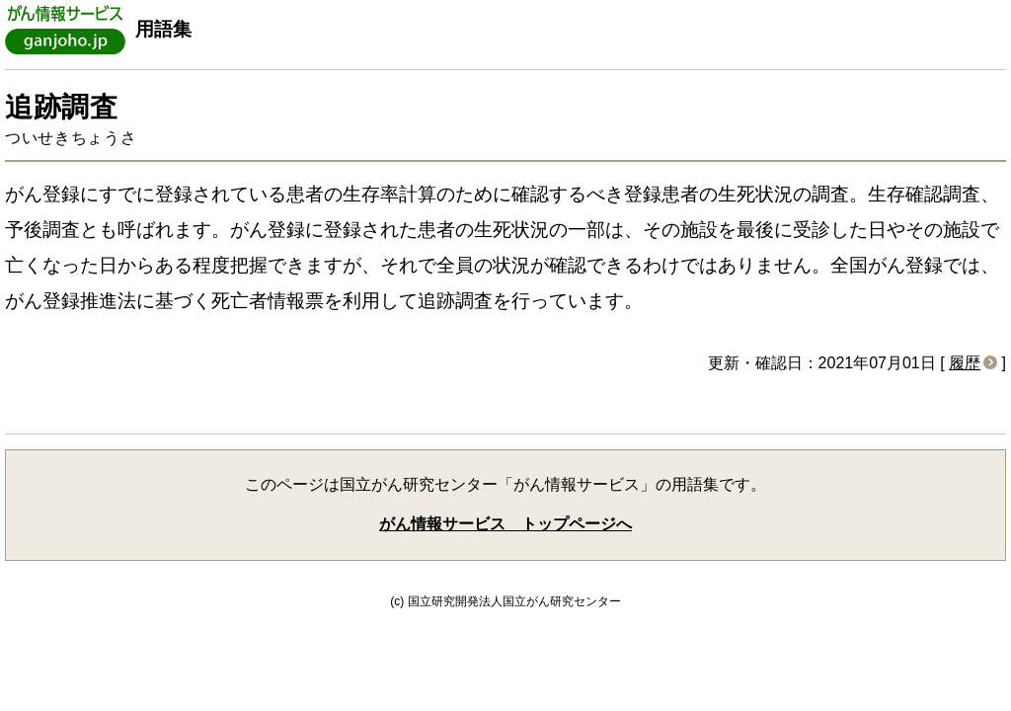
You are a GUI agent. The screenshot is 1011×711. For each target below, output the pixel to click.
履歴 (964, 363)
